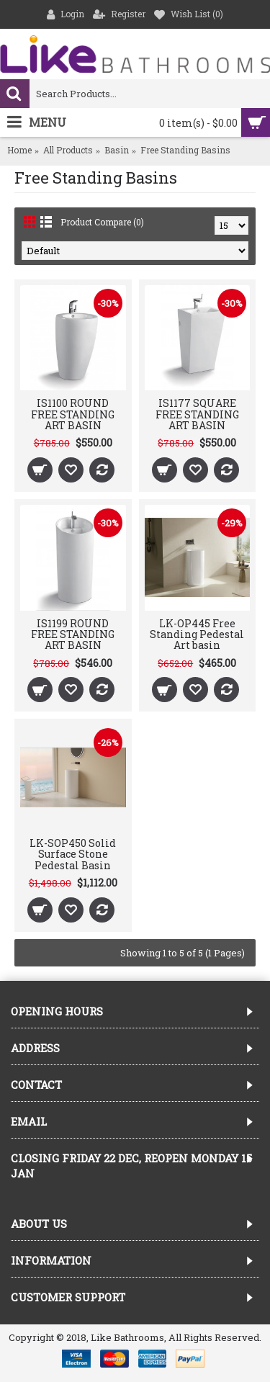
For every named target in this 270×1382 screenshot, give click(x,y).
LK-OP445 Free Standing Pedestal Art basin (197, 634)
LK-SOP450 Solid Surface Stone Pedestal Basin (73, 854)
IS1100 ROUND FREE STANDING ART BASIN (72, 414)
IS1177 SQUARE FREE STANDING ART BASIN (197, 414)
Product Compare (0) (102, 222)
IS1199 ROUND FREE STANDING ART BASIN (72, 634)
